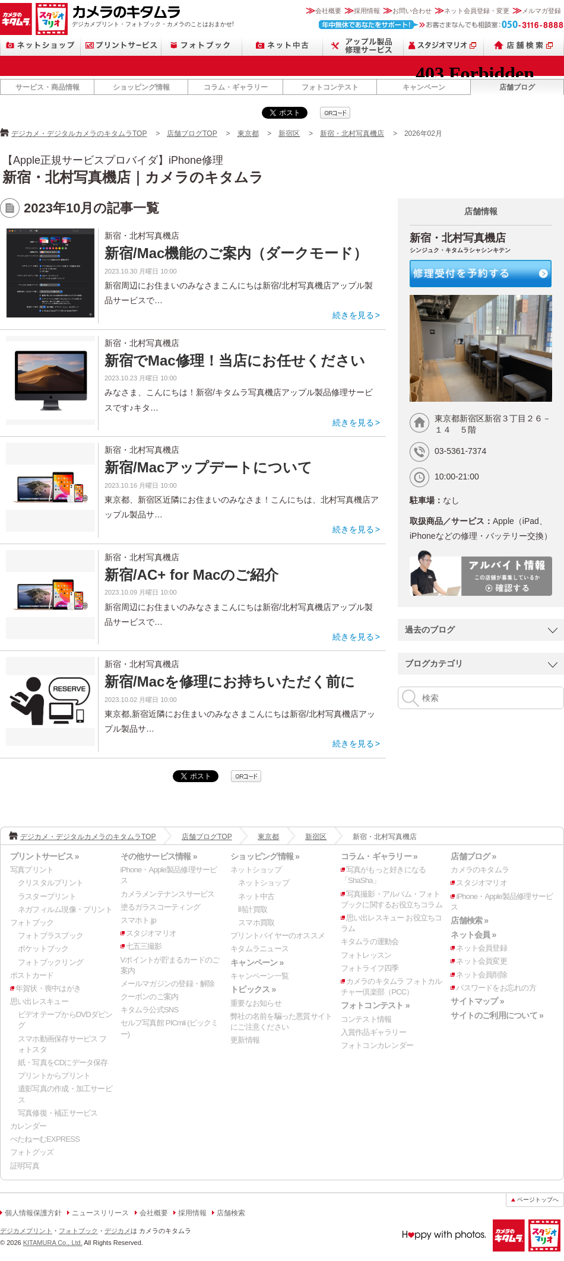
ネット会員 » (473, 934)
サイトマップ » (477, 1001)
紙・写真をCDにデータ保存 (63, 1062)
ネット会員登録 (481, 948)
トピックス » (252, 989)
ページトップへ (538, 1199)
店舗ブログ (517, 87)
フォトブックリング (50, 962)
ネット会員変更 (481, 961)
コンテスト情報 (366, 1019)
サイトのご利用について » (497, 1015)
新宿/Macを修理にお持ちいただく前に (229, 682)
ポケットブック (43, 948)
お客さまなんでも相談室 (441, 24)
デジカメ (117, 1230)
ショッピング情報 (141, 87)
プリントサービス (121, 45)
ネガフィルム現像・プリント (65, 909)
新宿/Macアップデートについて (208, 467)
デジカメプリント (26, 1230)
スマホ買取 (256, 922)
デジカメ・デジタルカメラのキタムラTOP (79, 133)
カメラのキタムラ (16, 19)
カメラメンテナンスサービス (168, 894)
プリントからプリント (54, 1075)
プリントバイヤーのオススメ (277, 935)
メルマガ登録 (541, 10)
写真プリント (31, 869)
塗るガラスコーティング (160, 907)
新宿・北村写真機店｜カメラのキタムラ (133, 177)
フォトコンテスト (330, 87)
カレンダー (28, 1126)
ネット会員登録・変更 (476, 10)
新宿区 (289, 133)
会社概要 (328, 10)
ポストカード (31, 975)
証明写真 (24, 1165)
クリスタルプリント (50, 882)
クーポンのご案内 (150, 996)
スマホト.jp (138, 920)
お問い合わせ (412, 10)
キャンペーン (424, 87)
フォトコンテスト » (375, 1005)
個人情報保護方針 (33, 1213)
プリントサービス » (44, 856)
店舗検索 (524, 45)
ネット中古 (282, 45)
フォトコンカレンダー (377, 1045)
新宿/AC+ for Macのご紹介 (191, 575)
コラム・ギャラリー (236, 87)
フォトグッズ (31, 1152)
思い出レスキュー (39, 1001)
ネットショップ (40, 45)
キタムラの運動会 (370, 941)
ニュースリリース (100, 1213)
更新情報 (244, 1040)
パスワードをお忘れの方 (496, 987)
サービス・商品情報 (47, 87)
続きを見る (353, 315)
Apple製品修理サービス (363, 45)
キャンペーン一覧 (259, 975)
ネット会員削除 (481, 974)
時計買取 (252, 909)
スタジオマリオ (52, 19)
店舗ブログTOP (192, 133)
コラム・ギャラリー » (379, 856)
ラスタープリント (47, 896)
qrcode (335, 113)
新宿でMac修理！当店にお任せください (234, 360)
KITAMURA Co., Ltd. (53, 1242)
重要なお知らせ (255, 1003)
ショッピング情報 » (264, 856)
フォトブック (201, 45)
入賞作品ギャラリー (373, 1032)
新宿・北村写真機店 (352, 133)
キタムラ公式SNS (150, 1009)
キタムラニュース (259, 948)
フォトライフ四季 (370, 968)
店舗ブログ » (473, 856)
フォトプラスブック (50, 935)
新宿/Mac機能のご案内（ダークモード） (235, 253)
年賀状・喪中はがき (48, 988)
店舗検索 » (469, 920)
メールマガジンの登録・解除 (168, 983)
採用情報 (367, 10)
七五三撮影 (144, 946)
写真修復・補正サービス (57, 1112)
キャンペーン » (256, 962)
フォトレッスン (366, 955)
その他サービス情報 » (159, 856)
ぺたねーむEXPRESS (45, 1139)
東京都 (248, 133)
